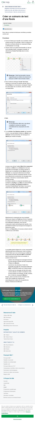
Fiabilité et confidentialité (10, 362)
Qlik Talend (6, 334)
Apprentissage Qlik (8, 321)
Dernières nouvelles (9, 395)
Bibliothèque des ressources (11, 325)
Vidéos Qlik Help (8, 315)
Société (5, 381)
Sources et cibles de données (11, 372)
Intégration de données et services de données (15, 8)
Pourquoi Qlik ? (7, 358)
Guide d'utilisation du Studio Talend (12, 6)
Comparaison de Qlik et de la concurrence (14, 368)
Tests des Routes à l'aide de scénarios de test (15, 12)
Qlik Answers (7, 347)
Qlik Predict (6, 349)
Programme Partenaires (9, 391)
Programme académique (10, 389)
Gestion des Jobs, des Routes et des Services (15, 10)
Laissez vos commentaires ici (12, 298)
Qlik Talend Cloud (8, 337)
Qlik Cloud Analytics (8, 344)
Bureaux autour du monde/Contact (12, 397)
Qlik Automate (7, 351)
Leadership (6, 383)
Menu (33, 2)
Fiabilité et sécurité (8, 360)
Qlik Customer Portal (9, 323)
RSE (4, 385)
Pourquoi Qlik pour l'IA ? (9, 366)
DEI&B (5, 387)
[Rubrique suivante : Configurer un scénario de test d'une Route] (26, 305)
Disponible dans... (8, 29)
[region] (17, 412)
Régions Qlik (7, 374)
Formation (6, 319)
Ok (17, 416)
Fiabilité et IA (7, 364)
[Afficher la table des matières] (3, 6)
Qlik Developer (7, 317)
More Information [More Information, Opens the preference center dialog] (17, 419)
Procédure (6, 25)
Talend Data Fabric (8, 339)
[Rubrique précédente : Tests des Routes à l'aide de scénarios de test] (9, 305)
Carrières (6, 393)
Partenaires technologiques (10, 370)
